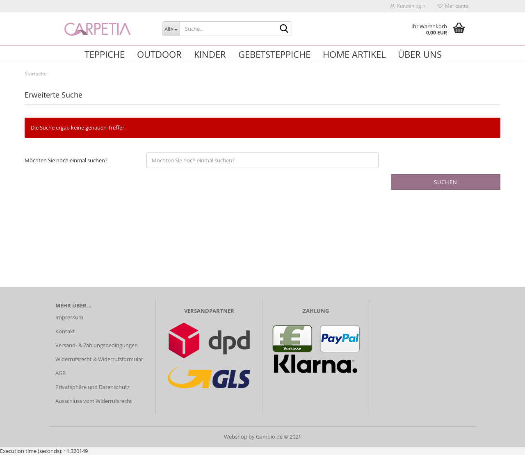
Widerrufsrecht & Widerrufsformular (99, 359)
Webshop (235, 436)
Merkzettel (454, 5)
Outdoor (159, 54)
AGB (60, 373)
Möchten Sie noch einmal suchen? (66, 160)
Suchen (445, 182)
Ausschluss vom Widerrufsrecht (93, 401)
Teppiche (104, 54)
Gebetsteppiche (274, 54)
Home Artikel (354, 54)
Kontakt (65, 331)
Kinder (210, 54)
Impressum (69, 317)
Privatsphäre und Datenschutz (92, 387)
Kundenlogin (407, 5)
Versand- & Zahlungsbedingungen (96, 345)
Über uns (420, 54)
